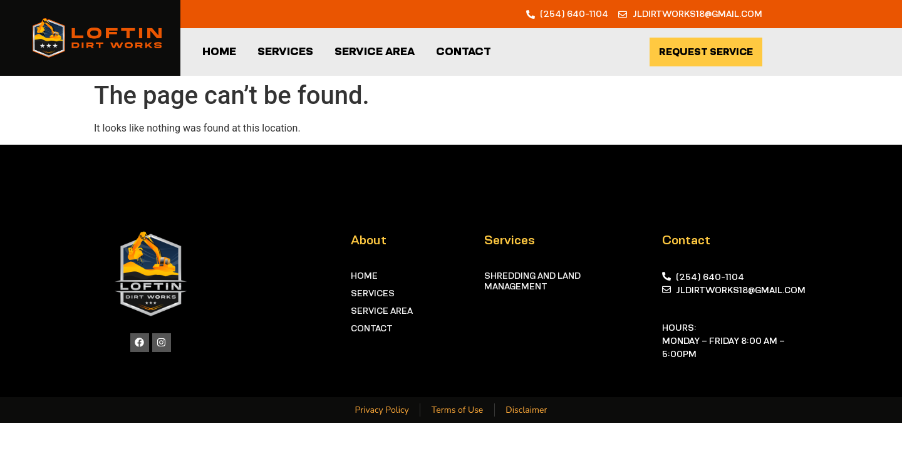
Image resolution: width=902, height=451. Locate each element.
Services (285, 51)
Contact (463, 51)
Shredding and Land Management (532, 281)
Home (219, 51)
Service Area (374, 51)
